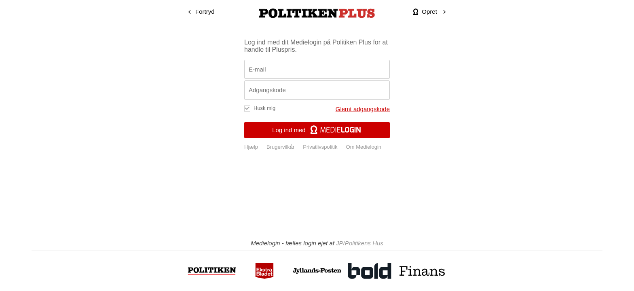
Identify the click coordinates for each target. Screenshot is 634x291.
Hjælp (251, 147)
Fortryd (205, 11)
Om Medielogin (363, 147)
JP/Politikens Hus (359, 243)
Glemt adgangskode (363, 108)
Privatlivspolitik (320, 147)
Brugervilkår (280, 147)
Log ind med (317, 129)
